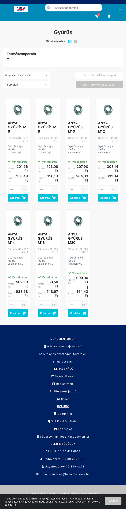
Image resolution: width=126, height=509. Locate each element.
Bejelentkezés (63, 376)
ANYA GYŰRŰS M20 (75, 238)
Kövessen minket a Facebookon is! (63, 436)
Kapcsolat (63, 429)
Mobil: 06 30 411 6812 (63, 451)
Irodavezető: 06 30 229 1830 (63, 458)
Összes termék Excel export (99, 75)
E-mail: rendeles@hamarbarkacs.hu (63, 474)
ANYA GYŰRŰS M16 (45, 238)
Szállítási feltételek (63, 421)
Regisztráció (63, 383)
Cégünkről (63, 413)
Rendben (113, 500)
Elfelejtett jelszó (63, 391)
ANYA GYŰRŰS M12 (105, 127)
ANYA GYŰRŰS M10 (75, 127)
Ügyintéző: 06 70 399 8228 (63, 466)
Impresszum (63, 361)
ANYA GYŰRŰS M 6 (17, 127)
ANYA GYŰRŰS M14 (15, 238)
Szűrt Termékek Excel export (99, 84)
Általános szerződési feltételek (63, 353)
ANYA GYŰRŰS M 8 (47, 127)
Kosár (63, 399)
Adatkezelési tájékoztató (63, 346)
